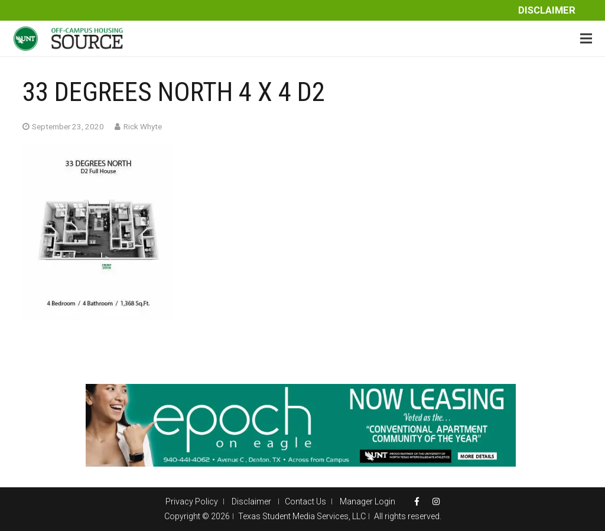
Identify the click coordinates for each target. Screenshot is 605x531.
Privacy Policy (191, 501)
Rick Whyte (142, 126)
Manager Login (367, 501)
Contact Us (305, 501)
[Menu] (586, 38)
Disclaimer (546, 10)
